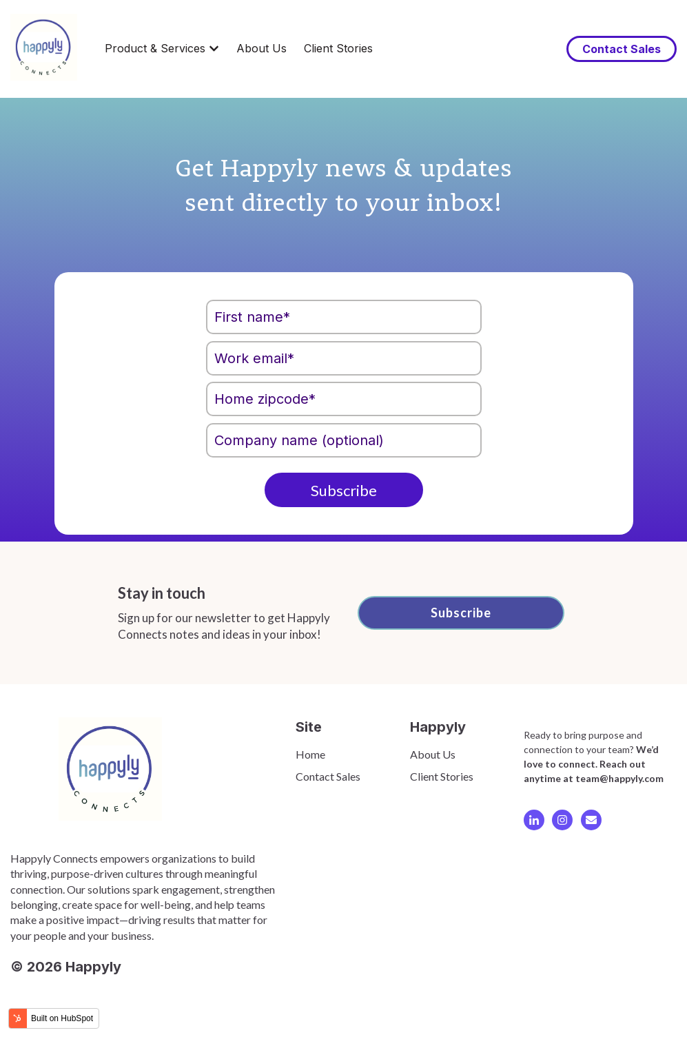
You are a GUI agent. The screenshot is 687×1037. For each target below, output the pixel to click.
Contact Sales (621, 49)
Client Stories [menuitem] (441, 776)
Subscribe (461, 612)
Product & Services (155, 48)
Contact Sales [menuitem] (328, 776)
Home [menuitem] (310, 754)
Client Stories (338, 48)
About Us (261, 48)
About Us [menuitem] (432, 754)
